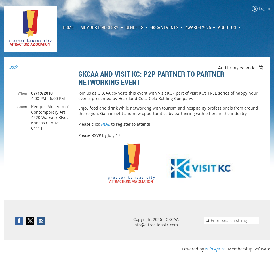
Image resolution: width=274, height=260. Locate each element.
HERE (105, 124)
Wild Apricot (216, 249)
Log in (264, 8)
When (22, 93)
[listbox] (241, 67)
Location (20, 107)
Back (13, 67)
